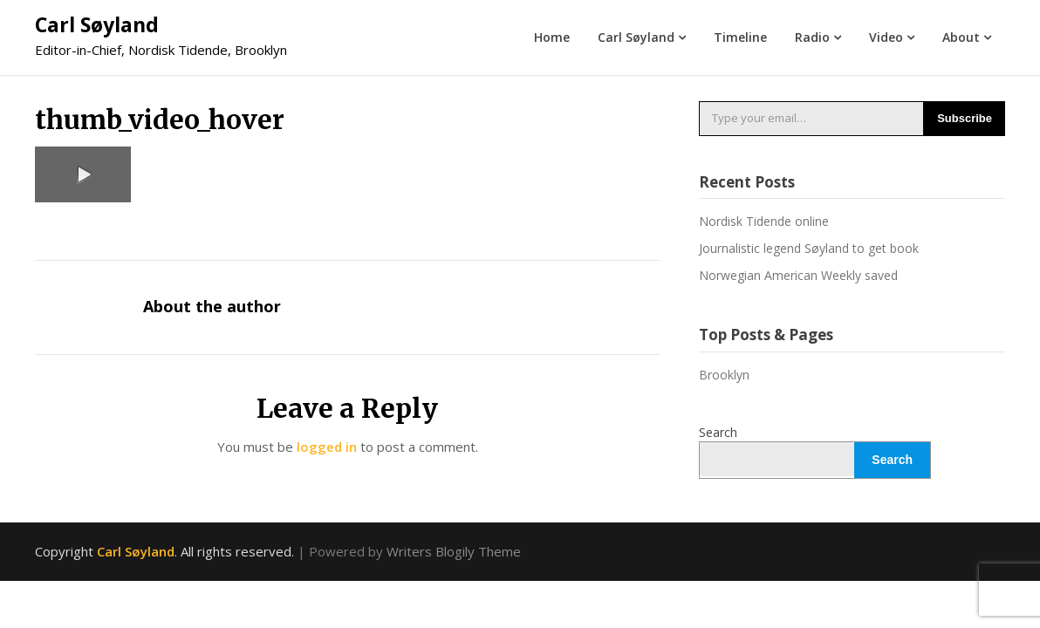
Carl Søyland (97, 24)
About (961, 37)
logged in (327, 446)
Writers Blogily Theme (454, 551)
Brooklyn (724, 374)
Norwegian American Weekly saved (798, 275)
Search (718, 432)
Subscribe (964, 118)
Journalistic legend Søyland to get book (809, 248)
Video (886, 37)
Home (552, 37)
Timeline (740, 37)
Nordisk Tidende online (764, 221)
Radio (812, 37)
